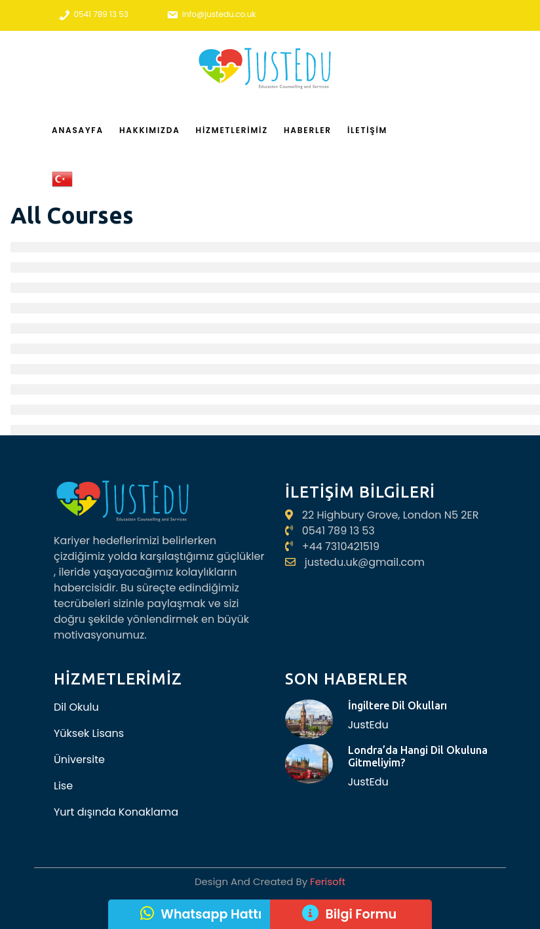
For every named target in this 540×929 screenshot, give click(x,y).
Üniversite (79, 759)
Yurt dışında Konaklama (116, 812)
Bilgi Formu (360, 914)
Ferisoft (326, 881)
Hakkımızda (149, 130)
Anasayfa (78, 130)
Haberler (308, 130)
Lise (63, 785)
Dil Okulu (76, 707)
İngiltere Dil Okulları (397, 705)
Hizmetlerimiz (232, 130)
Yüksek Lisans (89, 733)
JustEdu (368, 724)
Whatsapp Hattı (211, 914)
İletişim (367, 130)
